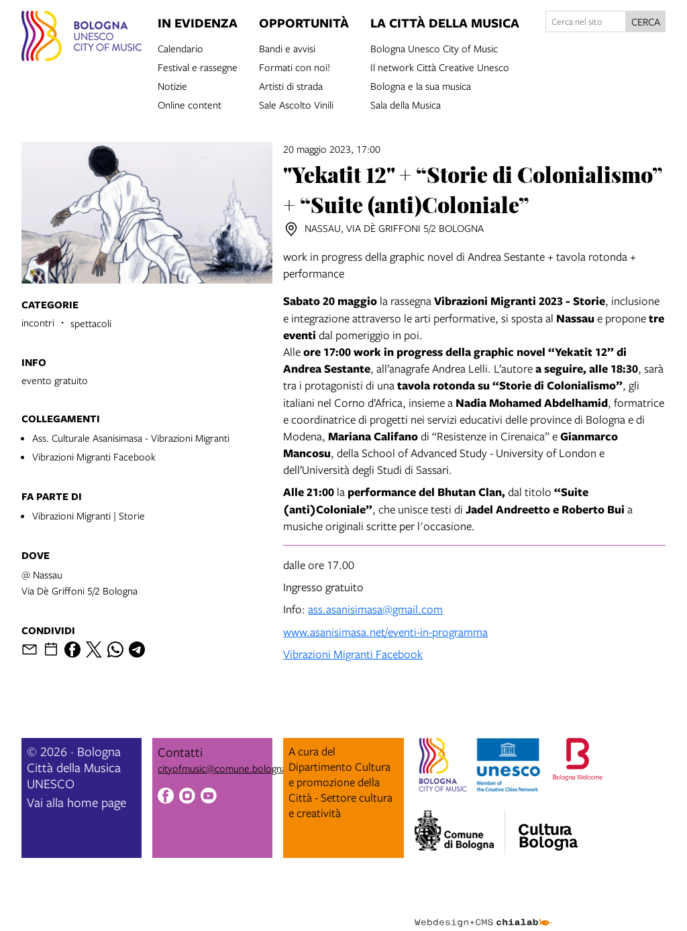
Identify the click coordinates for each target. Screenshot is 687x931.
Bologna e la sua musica (420, 85)
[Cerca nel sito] (585, 21)
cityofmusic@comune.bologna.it (226, 768)
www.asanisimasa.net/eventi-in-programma (385, 631)
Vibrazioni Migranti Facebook (94, 456)
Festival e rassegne (197, 66)
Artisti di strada (291, 85)
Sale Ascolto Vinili (296, 104)
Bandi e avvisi (287, 48)
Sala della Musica (405, 104)
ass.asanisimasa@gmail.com (375, 609)
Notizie (172, 85)
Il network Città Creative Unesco (439, 66)
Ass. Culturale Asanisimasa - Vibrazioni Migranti (130, 437)
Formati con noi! (294, 66)
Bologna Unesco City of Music (434, 48)
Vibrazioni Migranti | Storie (88, 515)
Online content (189, 104)
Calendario (180, 48)
